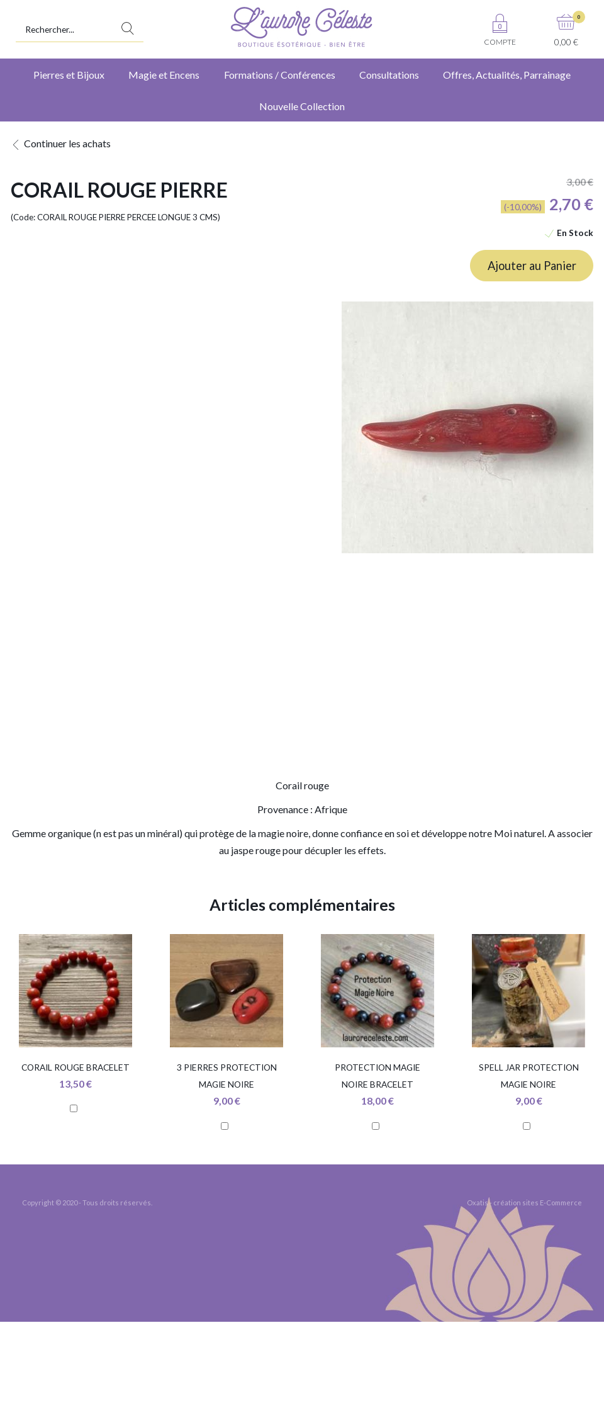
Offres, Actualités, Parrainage (507, 75)
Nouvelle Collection (302, 106)
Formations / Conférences (279, 75)
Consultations (389, 75)
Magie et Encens (163, 75)
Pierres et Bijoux (68, 75)
